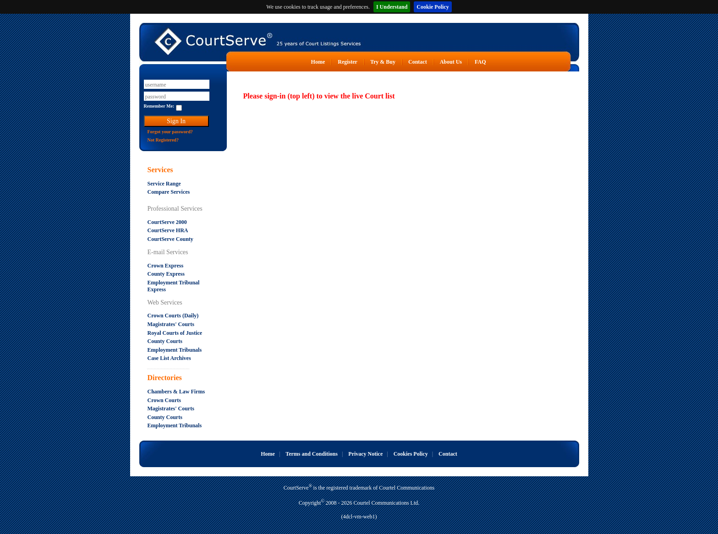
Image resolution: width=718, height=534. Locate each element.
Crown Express (166, 265)
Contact (417, 62)
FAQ (480, 62)
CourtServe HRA (168, 230)
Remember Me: (159, 106)
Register (347, 62)
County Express (166, 274)
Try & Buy (382, 62)
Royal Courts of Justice (175, 333)
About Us (451, 62)
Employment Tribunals (175, 350)
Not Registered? (163, 139)
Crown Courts (164, 400)
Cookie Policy (433, 7)
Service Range (164, 183)
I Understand (391, 7)
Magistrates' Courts (171, 324)
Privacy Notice (365, 454)
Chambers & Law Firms (176, 391)
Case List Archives (169, 358)
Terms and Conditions (311, 454)
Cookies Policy (411, 454)
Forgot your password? (170, 131)
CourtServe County (170, 239)
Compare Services (169, 192)
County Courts (165, 341)
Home (318, 62)
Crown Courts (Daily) (173, 315)
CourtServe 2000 (167, 222)
